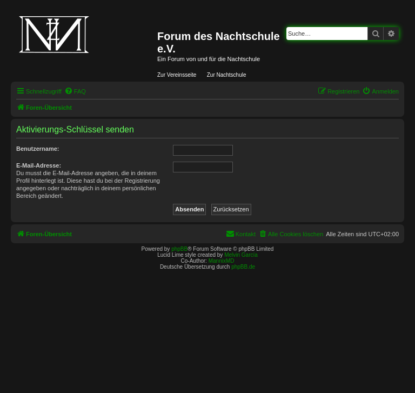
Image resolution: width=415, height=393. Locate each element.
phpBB (179, 249)
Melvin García (241, 255)
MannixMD (222, 261)
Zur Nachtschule (226, 75)
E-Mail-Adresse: (38, 165)
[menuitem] (75, 91)
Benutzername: (37, 148)
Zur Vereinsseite (176, 75)
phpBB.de (243, 267)
